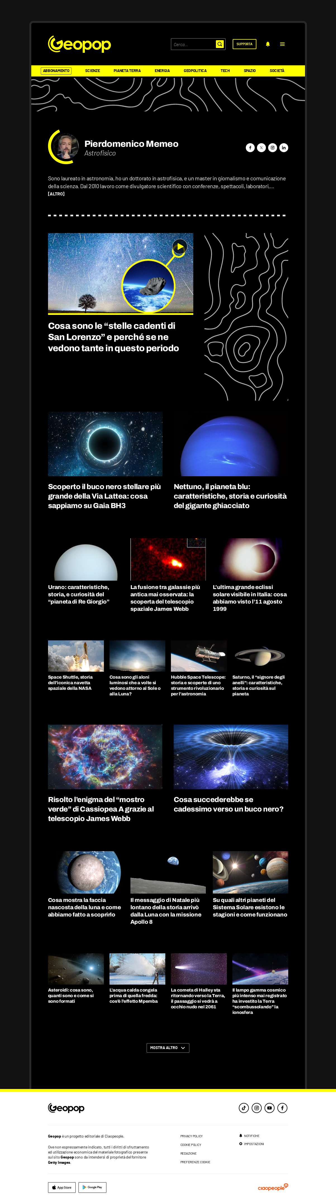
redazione (188, 1153)
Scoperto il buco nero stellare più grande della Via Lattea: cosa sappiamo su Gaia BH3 (104, 496)
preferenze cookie (195, 1162)
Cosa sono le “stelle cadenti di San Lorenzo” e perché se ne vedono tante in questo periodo (113, 337)
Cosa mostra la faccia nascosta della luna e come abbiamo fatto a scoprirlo (84, 907)
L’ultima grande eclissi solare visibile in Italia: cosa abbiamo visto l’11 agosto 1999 (250, 598)
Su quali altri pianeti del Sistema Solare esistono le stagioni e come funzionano (250, 907)
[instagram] (257, 1108)
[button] (282, 44)
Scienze (92, 71)
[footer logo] (100, 1108)
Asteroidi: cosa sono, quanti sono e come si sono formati (71, 996)
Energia (162, 71)
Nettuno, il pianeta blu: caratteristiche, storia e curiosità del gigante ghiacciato (230, 496)
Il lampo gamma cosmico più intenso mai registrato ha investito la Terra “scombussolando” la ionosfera (259, 1001)
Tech (225, 71)
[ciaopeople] (273, 1187)
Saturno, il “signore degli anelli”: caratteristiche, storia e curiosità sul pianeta (258, 685)
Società (277, 71)
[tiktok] (244, 1108)
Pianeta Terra (127, 71)
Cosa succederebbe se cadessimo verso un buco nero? (229, 804)
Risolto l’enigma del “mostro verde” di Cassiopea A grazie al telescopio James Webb (101, 809)
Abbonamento (56, 71)
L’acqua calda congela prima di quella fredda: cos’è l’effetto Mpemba (133, 996)
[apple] (62, 1187)
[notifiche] (268, 44)
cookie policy (190, 1144)
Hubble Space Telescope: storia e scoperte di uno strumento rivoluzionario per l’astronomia (198, 685)
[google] (92, 1187)
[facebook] (282, 1108)
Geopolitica (195, 71)
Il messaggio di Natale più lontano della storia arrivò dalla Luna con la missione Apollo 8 (165, 911)
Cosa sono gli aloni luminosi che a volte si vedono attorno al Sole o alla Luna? (135, 685)
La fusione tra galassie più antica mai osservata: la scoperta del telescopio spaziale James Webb (165, 598)
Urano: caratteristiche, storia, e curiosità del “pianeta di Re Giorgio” (78, 594)
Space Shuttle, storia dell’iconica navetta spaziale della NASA (70, 683)
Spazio (250, 71)
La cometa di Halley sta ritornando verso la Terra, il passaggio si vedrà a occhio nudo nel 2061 (198, 998)
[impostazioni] (251, 1144)
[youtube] (269, 1108)
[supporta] (244, 44)
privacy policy (191, 1136)
